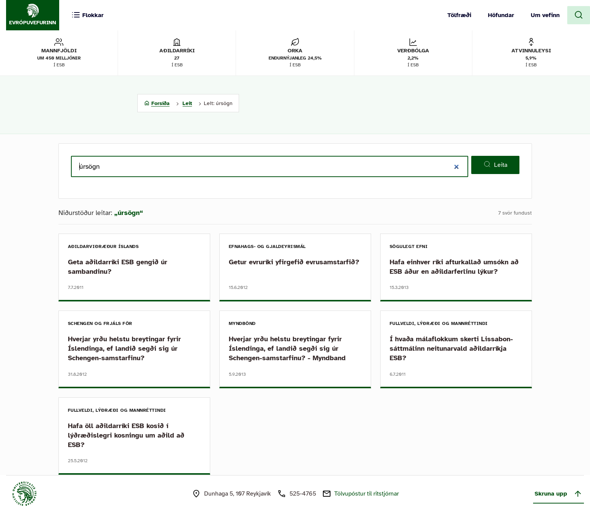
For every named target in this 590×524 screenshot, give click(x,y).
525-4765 (302, 493)
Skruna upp (558, 493)
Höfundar (501, 15)
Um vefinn (545, 15)
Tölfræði (459, 15)
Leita (495, 164)
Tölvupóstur (366, 493)
